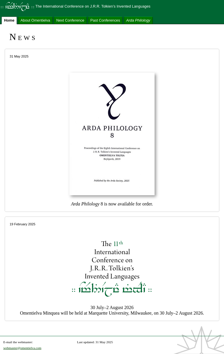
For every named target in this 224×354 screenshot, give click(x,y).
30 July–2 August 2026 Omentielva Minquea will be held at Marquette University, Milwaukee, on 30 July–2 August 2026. (112, 269)
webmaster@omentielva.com (22, 348)
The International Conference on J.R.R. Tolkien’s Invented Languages (75, 6)
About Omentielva (35, 20)
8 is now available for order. (112, 130)
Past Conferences (105, 20)
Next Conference (70, 20)
